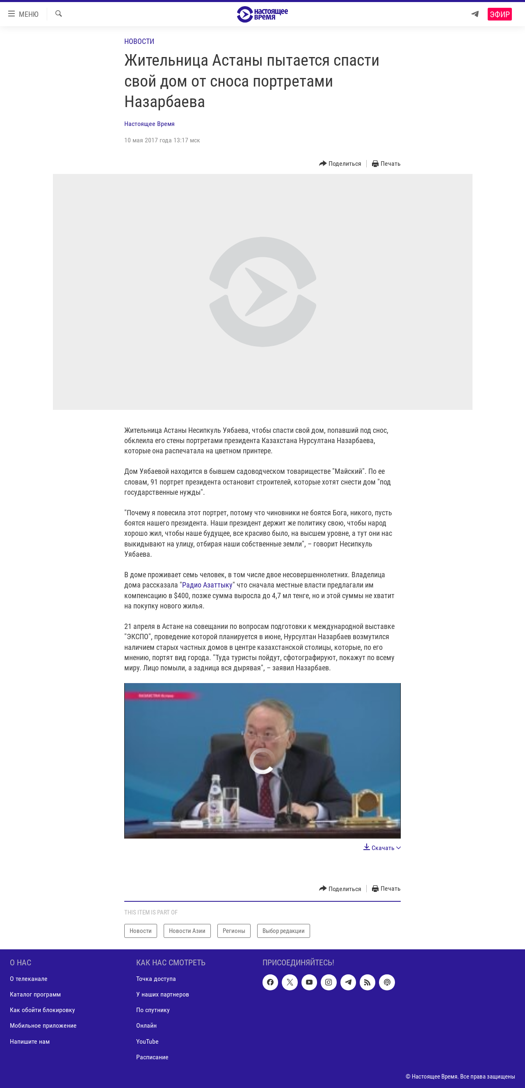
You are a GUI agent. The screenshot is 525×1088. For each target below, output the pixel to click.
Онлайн (146, 1026)
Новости (139, 41)
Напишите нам (30, 1041)
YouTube (147, 1041)
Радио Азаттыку (207, 585)
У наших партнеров (162, 995)
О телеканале (29, 979)
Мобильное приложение (43, 1026)
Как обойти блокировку (42, 1010)
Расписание (152, 1057)
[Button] (340, 163)
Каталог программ (35, 995)
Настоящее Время (149, 124)
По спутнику (153, 1010)
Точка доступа (156, 979)
